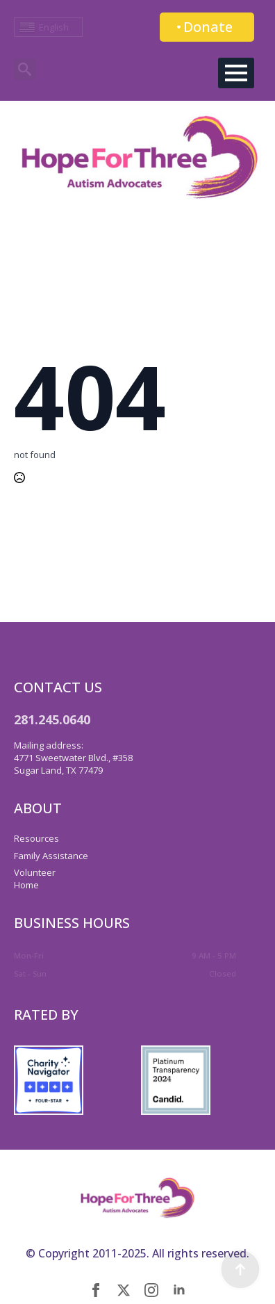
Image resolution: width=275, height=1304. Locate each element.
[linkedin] (179, 1290)
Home (26, 885)
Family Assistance (51, 855)
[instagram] (151, 1290)
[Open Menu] (236, 73)
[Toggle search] (24, 69)
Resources (36, 838)
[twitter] (124, 1290)
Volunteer (35, 872)
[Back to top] (240, 1269)
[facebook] (96, 1290)
